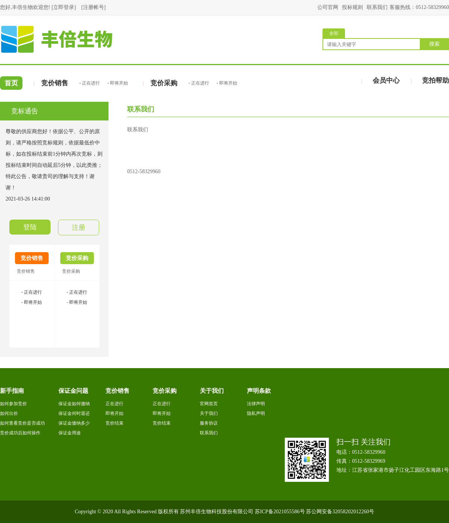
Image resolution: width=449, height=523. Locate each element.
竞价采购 (163, 83)
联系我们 (377, 7)
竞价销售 (54, 83)
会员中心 (386, 80)
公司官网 (327, 7)
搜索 (434, 44)
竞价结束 (114, 423)
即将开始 (119, 83)
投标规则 (352, 7)
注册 (78, 227)
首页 (11, 83)
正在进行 (91, 83)
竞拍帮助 (435, 80)
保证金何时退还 (74, 413)
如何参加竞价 (13, 403)
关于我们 (209, 413)
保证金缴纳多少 (74, 423)
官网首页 (209, 403)
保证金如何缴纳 (74, 403)
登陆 (30, 227)
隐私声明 (256, 413)
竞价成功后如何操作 (20, 432)
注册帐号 (93, 7)
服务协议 (209, 423)
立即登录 (63, 7)
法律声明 (256, 403)
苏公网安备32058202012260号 (340, 511)
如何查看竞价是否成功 (22, 423)
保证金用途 (69, 432)
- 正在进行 (31, 292)
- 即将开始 (31, 302)
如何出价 (9, 413)
